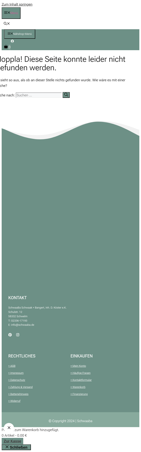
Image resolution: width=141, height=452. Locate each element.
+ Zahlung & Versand (20, 387)
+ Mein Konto (78, 365)
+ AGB (11, 365)
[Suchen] (66, 95)
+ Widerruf (14, 400)
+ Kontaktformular (81, 380)
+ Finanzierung (79, 394)
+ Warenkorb (77, 387)
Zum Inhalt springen (17, 4)
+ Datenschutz (16, 380)
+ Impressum (16, 372)
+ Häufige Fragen (80, 372)
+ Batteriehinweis (18, 394)
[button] (7, 24)
